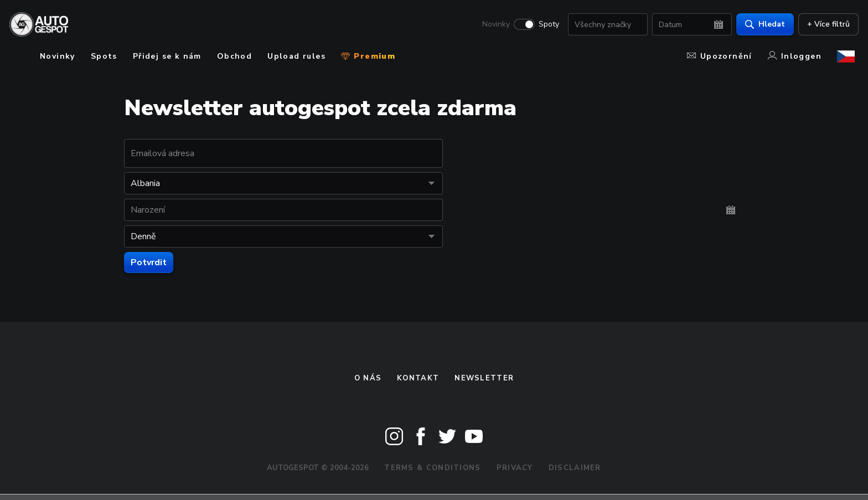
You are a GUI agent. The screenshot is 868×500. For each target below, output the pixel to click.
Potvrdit (149, 262)
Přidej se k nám (167, 56)
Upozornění (719, 56)
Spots (104, 56)
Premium (368, 56)
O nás (368, 378)
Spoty (545, 25)
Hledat (761, 25)
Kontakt (418, 378)
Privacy (515, 468)
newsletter (484, 378)
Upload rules (296, 56)
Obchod (234, 56)
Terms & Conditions (432, 468)
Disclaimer (575, 468)
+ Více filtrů (824, 25)
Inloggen (795, 56)
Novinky (492, 25)
